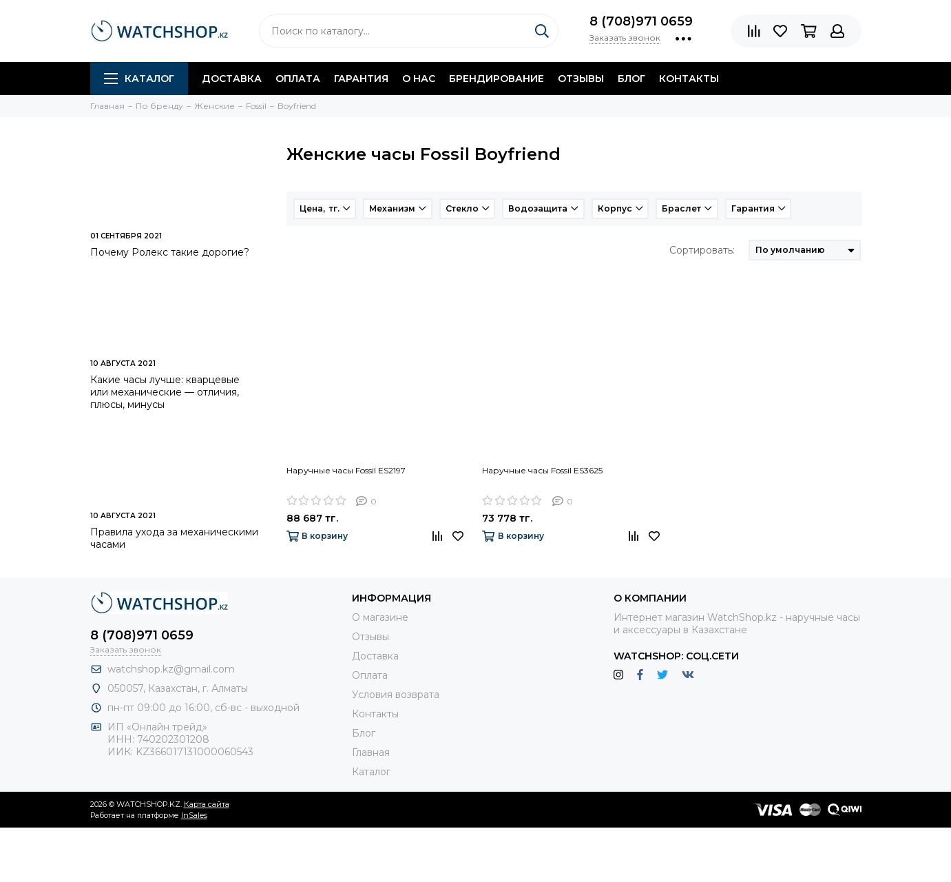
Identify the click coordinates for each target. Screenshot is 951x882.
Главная (371, 752)
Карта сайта (206, 804)
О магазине (380, 617)
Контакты (689, 78)
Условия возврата (395, 694)
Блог (631, 78)
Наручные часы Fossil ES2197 (346, 470)
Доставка (232, 78)
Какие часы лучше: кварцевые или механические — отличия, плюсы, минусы (165, 392)
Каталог (139, 78)
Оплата (297, 78)
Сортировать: (702, 250)
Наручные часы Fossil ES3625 (542, 470)
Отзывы (581, 78)
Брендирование (496, 78)
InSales (194, 815)
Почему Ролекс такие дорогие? (169, 252)
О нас (418, 78)
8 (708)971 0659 (641, 21)
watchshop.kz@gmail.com (171, 669)
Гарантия (361, 78)
